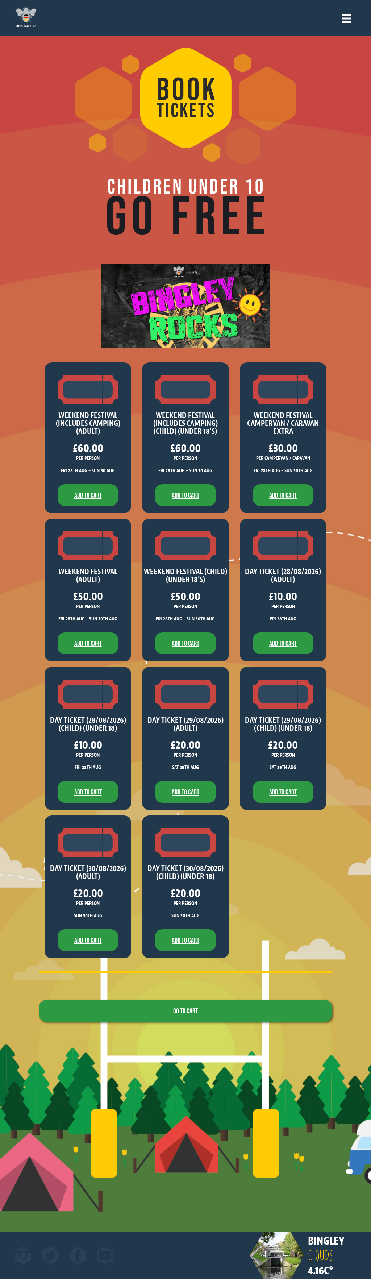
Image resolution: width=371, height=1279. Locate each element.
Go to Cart (185, 1011)
